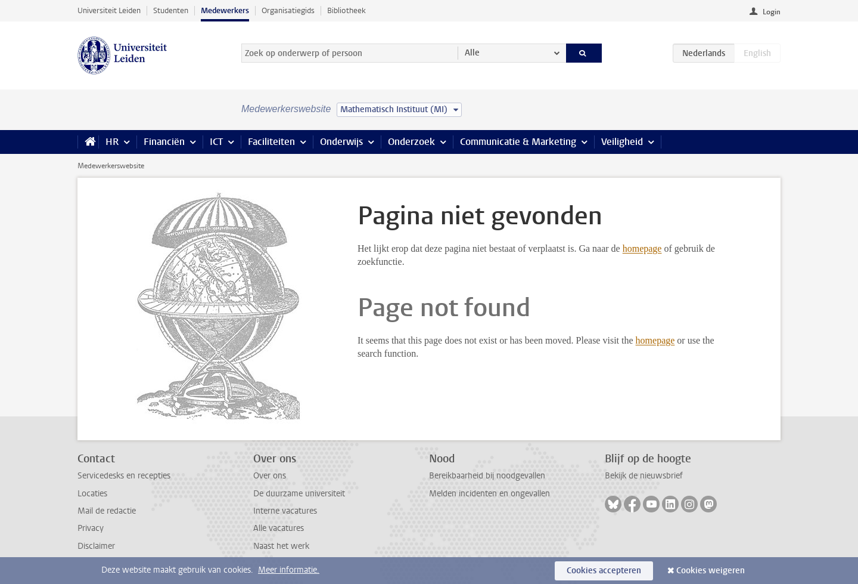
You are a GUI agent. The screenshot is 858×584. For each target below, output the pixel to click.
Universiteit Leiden (109, 10)
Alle (472, 52)
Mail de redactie (106, 511)
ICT (216, 141)
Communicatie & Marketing (518, 141)
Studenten (170, 10)
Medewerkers (225, 10)
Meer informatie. (288, 570)
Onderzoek (411, 141)
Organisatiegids (288, 10)
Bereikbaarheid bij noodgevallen (487, 475)
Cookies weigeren (710, 570)
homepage (642, 248)
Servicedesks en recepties (123, 475)
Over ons (269, 475)
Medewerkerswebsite (110, 166)
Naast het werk (281, 546)
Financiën (164, 141)
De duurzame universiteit (299, 493)
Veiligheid (622, 141)
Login (772, 12)
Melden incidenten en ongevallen (489, 493)
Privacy (90, 528)
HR (112, 141)
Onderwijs (341, 141)
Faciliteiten (271, 141)
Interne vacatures (285, 511)
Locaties (92, 493)
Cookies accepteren (604, 570)
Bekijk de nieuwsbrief (644, 475)
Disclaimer (96, 546)
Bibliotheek (346, 10)
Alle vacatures (278, 528)
